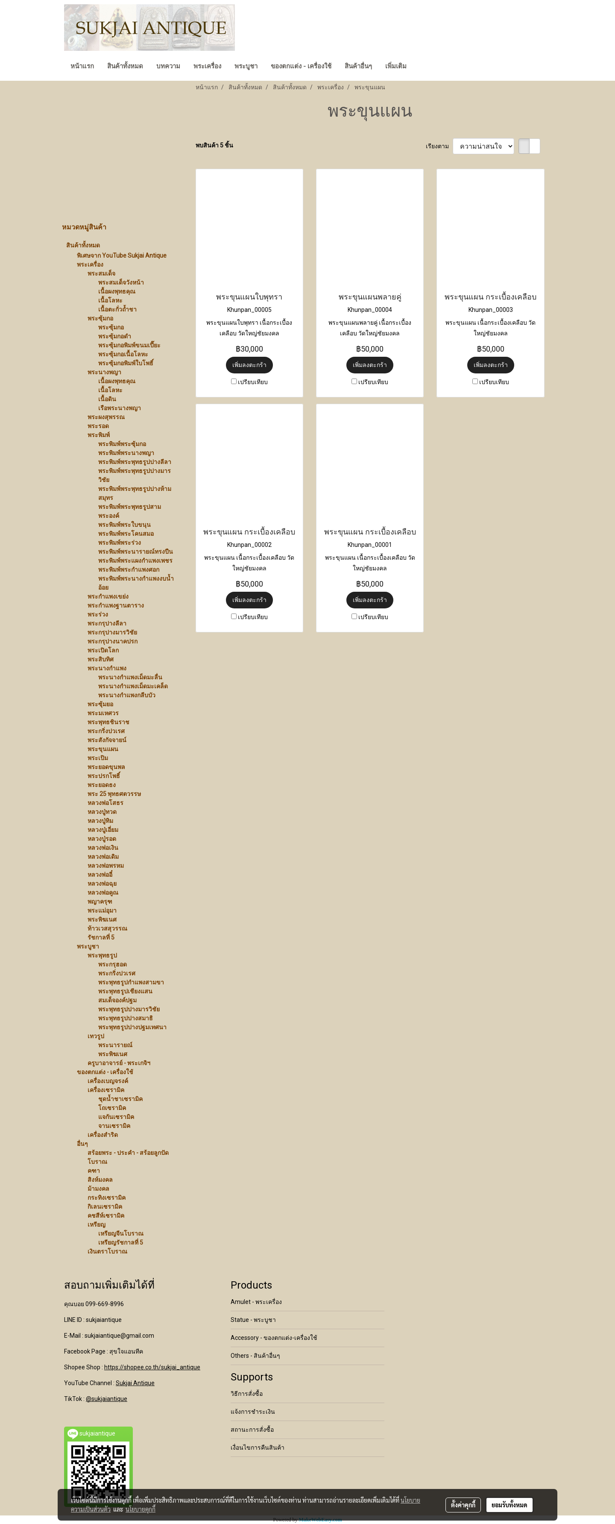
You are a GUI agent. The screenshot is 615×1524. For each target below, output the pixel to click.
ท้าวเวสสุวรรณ (107, 928)
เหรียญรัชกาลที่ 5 (120, 1242)
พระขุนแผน (103, 749)
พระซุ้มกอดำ (114, 336)
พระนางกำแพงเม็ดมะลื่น (130, 677)
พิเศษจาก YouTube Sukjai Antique (122, 255)
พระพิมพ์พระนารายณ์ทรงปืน (135, 551)
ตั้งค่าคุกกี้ (463, 1505)
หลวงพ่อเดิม (103, 856)
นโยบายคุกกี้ (140, 1509)
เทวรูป (96, 1036)
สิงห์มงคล (100, 1179)
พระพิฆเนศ (102, 919)
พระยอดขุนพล (106, 766)
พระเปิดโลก (103, 650)
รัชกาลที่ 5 (101, 937)
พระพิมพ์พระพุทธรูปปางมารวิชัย (134, 475)
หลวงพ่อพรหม (106, 865)
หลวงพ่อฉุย (102, 883)
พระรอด (98, 426)
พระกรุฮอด (112, 964)
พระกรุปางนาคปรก (113, 641)
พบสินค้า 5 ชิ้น (214, 145)
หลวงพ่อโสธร (105, 802)
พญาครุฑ (100, 901)
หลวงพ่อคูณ (103, 892)
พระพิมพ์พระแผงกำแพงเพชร (135, 560)
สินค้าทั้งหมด (125, 66)
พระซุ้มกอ (100, 318)
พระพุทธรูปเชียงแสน (125, 991)
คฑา (94, 1170)
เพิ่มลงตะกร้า (249, 364)
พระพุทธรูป (102, 955)
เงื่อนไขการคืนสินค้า (257, 1447)
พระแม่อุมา (102, 910)
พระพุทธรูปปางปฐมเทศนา (132, 1027)
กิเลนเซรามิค (105, 1206)
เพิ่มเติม (396, 66)
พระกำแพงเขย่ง (108, 596)
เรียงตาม (439, 146)
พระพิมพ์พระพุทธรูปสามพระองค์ (129, 511)
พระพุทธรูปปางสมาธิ (125, 1018)
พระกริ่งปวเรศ (106, 731)
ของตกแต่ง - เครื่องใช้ (301, 66)
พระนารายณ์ (115, 1045)
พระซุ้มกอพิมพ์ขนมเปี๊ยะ (129, 345)
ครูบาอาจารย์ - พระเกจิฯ (119, 1063)
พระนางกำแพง (107, 668)
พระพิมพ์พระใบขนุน (124, 524)
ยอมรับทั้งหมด (509, 1505)
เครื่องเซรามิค (106, 1089)
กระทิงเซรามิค (107, 1197)
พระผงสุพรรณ (106, 417)
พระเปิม (98, 758)
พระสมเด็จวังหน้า (121, 282)
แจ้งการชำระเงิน (253, 1411)
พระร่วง (98, 614)
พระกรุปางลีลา (107, 623)
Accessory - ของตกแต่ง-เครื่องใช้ (274, 1337)
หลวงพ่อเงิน (103, 847)
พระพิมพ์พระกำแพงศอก (128, 569)
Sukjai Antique (135, 1383)
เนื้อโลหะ (110, 300)
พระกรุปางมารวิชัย (112, 632)
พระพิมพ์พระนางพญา (126, 452)
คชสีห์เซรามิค (106, 1215)
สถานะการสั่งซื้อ (252, 1429)
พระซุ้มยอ (100, 704)
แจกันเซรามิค (116, 1116)
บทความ (168, 66)
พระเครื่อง (207, 66)
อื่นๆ (82, 1143)
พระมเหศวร (103, 713)
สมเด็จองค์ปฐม (117, 1000)
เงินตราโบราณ (107, 1251)
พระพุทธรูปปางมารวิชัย (129, 1009)
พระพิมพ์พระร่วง (119, 542)
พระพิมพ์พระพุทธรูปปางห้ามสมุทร (134, 493)
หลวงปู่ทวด (102, 811)
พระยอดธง (102, 784)
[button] (420, 67)
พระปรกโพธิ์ (104, 775)
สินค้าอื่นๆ (358, 66)
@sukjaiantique (106, 1398)
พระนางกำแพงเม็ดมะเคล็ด (133, 686)
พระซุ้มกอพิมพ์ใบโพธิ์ (125, 363)
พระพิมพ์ (99, 435)
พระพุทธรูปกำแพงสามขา (131, 982)
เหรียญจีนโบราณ (121, 1233)
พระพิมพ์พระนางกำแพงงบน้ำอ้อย (136, 583)
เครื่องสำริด (103, 1134)
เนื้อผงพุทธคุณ (116, 291)
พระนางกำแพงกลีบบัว (126, 695)
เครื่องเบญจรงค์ (108, 1081)
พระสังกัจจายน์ (107, 740)
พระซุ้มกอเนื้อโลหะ (123, 354)
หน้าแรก (82, 66)
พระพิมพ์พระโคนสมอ (126, 533)
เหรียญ (96, 1224)
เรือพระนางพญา (119, 408)
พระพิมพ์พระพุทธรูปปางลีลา (134, 461)
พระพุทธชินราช (108, 722)
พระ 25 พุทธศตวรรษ (114, 793)
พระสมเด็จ (101, 273)
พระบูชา (246, 66)
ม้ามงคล (98, 1188)
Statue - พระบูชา (253, 1319)
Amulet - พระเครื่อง (256, 1301)
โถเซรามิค (112, 1107)
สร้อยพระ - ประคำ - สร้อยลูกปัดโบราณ (128, 1157)
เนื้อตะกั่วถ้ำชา (117, 309)
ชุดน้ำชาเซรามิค (120, 1098)
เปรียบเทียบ (253, 382)
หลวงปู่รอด (102, 838)
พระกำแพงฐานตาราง (116, 605)
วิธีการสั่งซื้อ (247, 1393)
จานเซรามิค (114, 1125)
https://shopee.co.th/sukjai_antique (152, 1367)
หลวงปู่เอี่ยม (103, 829)
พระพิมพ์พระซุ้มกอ (122, 443)
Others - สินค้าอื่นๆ (255, 1355)
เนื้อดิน (107, 399)
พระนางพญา (104, 372)
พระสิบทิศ (101, 659)
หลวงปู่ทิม (100, 820)
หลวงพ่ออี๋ (100, 874)
